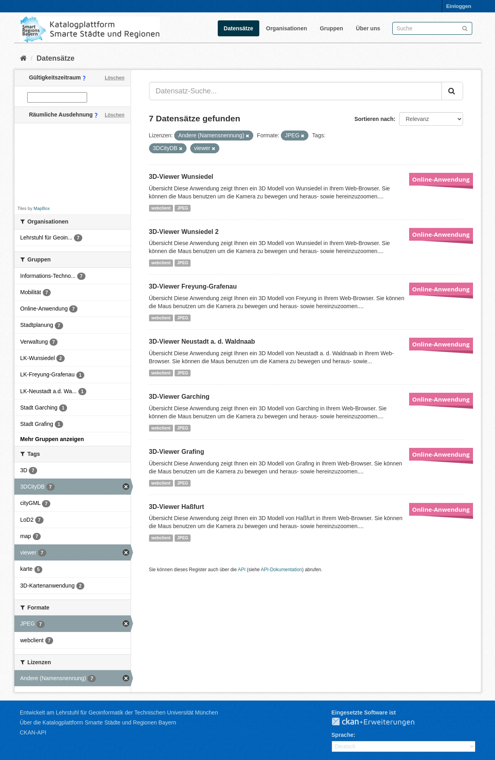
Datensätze (238, 28)
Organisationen (286, 28)
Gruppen (331, 28)
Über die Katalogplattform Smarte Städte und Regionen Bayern (98, 722)
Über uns (368, 28)
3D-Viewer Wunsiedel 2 (184, 231)
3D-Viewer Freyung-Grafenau (193, 286)
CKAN (379, 722)
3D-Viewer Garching (179, 396)
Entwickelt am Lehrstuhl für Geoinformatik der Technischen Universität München (119, 712)
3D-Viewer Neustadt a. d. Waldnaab (202, 341)
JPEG (182, 208)
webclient (161, 208)
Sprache (343, 735)
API (241, 569)
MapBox (42, 208)
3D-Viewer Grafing (176, 451)
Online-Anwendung (441, 179)
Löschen (114, 78)
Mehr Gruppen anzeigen (52, 439)
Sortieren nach (374, 119)
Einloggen (458, 6)
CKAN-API (33, 732)
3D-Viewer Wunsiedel (181, 176)
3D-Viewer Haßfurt (176, 506)
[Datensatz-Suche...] (295, 91)
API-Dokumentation (281, 569)
